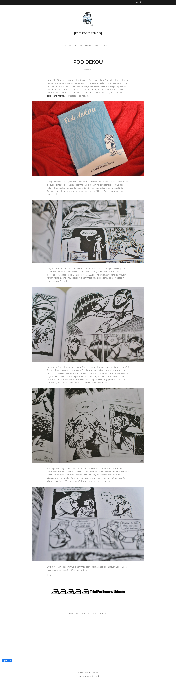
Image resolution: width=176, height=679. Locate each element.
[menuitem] (83, 46)
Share (7, 661)
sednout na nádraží (55, 96)
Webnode (96, 676)
